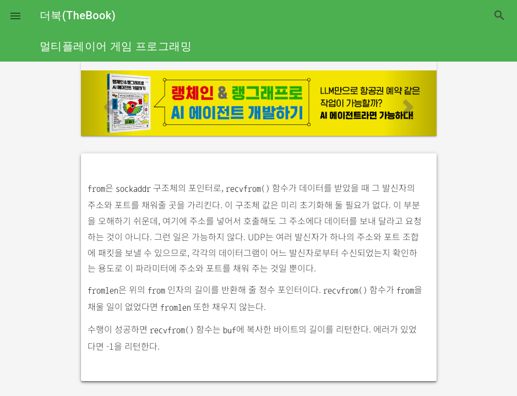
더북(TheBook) (78, 15)
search (499, 15)
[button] (15, 15)
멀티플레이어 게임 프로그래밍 (116, 46)
